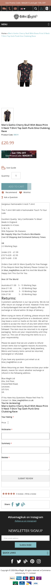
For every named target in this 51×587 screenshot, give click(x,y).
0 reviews (19, 494)
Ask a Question (11, 197)
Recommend (11, 192)
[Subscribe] (25, 545)
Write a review (30, 494)
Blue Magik (19, 570)
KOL (27, 573)
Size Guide (11, 167)
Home (4, 33)
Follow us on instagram (25, 521)
